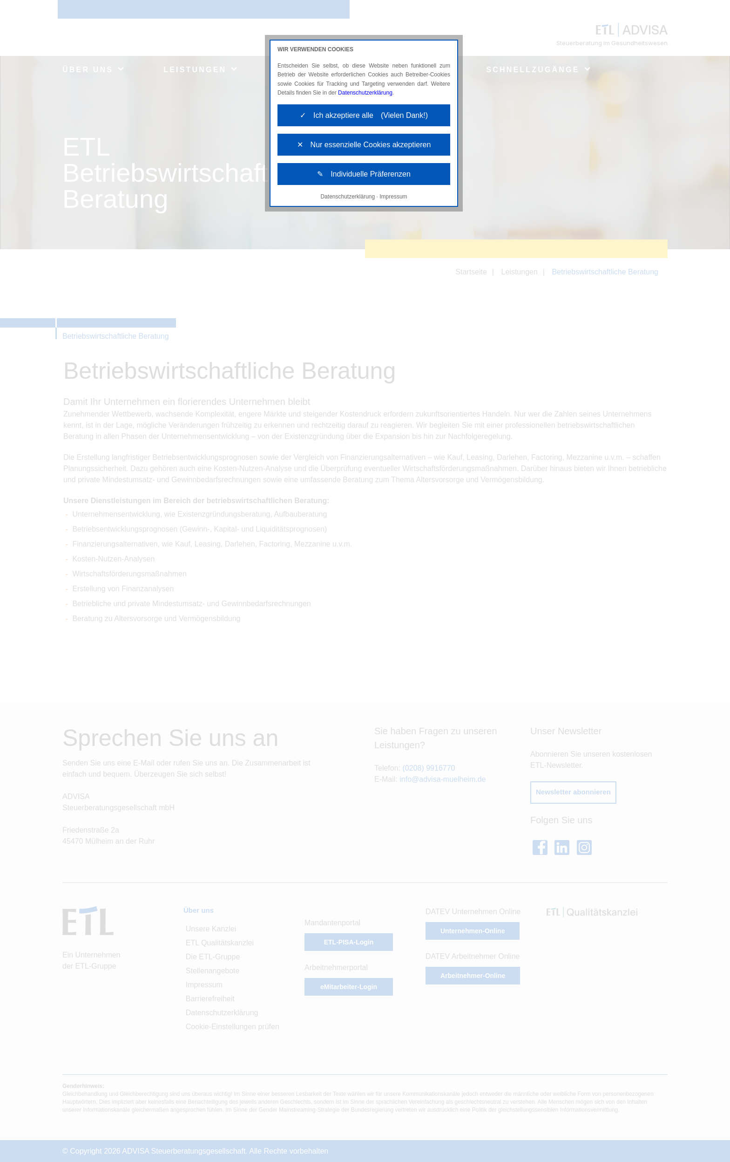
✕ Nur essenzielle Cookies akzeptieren (364, 145)
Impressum (393, 196)
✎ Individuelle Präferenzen (364, 174)
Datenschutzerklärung (365, 92)
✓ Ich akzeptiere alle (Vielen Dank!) (364, 115)
